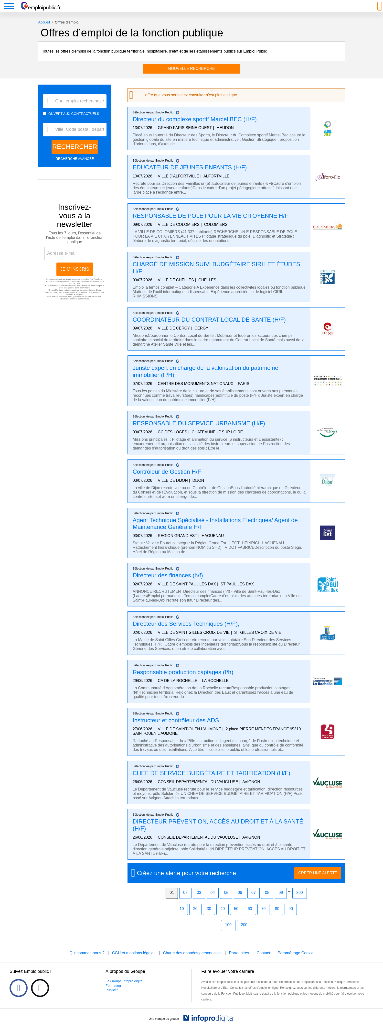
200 (299, 900)
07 (253, 900)
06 (240, 900)
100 (228, 932)
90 (290, 916)
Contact (263, 960)
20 (195, 916)
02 (185, 900)
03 (199, 900)
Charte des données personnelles (74, 306)
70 (263, 916)
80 (277, 916)
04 (213, 900)
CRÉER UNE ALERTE (317, 880)
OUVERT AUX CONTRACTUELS (73, 121)
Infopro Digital (95, 297)
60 (250, 916)
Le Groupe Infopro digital (124, 988)
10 (182, 916)
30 (209, 916)
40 (222, 916)
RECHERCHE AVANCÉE (75, 166)
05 (226, 900)
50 (236, 916)
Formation (113, 993)
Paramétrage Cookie (296, 960)
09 (281, 900)
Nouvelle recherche (191, 76)
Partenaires (239, 960)
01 (172, 900)
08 (267, 900)
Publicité (112, 997)
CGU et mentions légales (134, 960)
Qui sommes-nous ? (86, 960)
